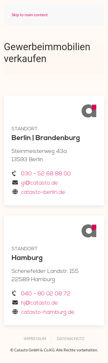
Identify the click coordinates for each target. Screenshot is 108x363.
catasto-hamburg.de (48, 312)
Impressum (35, 338)
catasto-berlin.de (43, 192)
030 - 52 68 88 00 (46, 174)
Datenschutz (70, 338)
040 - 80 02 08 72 (45, 294)
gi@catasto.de (39, 183)
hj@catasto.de (39, 303)
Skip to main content (30, 14)
